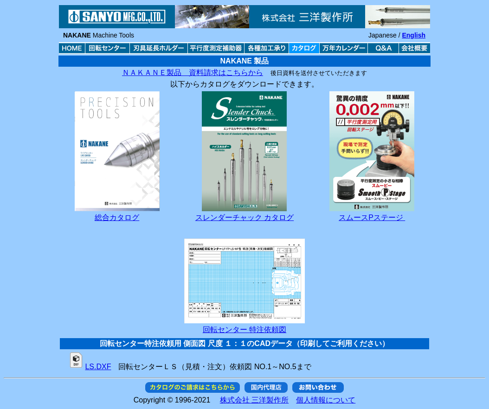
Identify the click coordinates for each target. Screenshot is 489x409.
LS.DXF (98, 367)
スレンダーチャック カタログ (244, 217)
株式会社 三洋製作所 (254, 400)
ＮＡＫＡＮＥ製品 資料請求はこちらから (192, 72)
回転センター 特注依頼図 (244, 329)
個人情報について (325, 400)
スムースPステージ (372, 217)
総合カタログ (117, 217)
